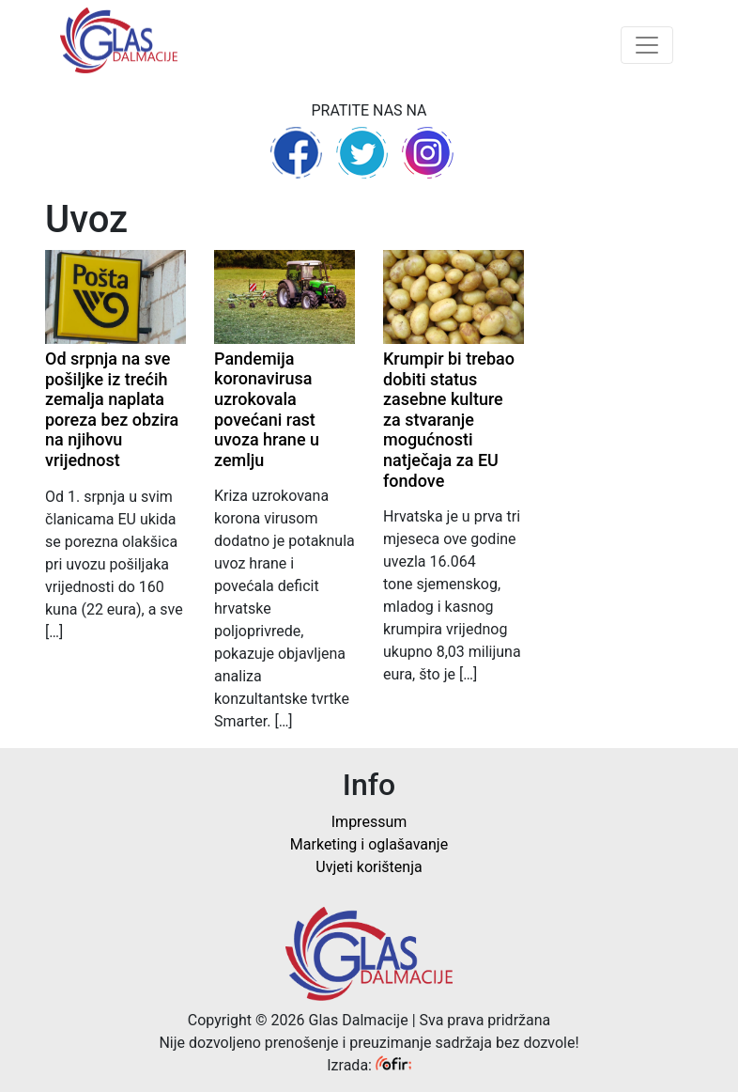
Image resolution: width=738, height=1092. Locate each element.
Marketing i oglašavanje (369, 844)
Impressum (369, 822)
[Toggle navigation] (647, 45)
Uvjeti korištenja (368, 867)
